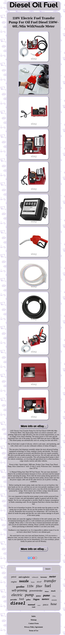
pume (46, 595)
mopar (39, 605)
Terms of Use (33, 631)
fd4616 (45, 605)
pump (29, 595)
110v (30, 586)
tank (33, 607)
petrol (13, 577)
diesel (17, 603)
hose (54, 604)
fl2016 (38, 596)
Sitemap (33, 620)
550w (54, 596)
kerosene (44, 577)
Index (33, 616)
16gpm (36, 599)
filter (39, 586)
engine (14, 582)
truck (53, 591)
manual (31, 604)
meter (52, 576)
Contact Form (34, 623)
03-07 (39, 582)
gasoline (20, 586)
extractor (54, 600)
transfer (50, 581)
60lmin (47, 591)
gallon (28, 600)
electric (17, 595)
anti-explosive (24, 577)
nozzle (24, 581)
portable (13, 600)
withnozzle (35, 577)
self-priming (19, 590)
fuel (48, 586)
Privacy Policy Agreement (33, 627)
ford (21, 599)
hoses (33, 582)
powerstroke (35, 590)
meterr (45, 599)
